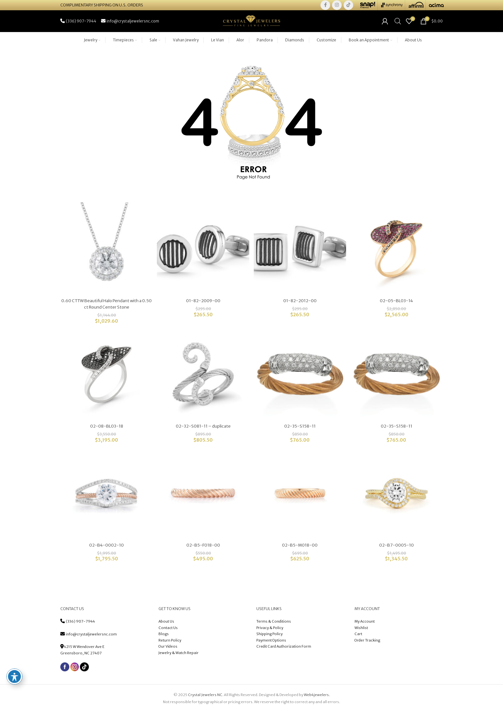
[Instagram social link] (337, 6)
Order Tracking (367, 651)
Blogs (163, 645)
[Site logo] (251, 28)
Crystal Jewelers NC (205, 706)
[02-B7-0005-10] (397, 505)
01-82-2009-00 (202, 311)
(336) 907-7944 (80, 632)
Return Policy (169, 651)
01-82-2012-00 (300, 311)
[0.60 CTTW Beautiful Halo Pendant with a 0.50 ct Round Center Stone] (105, 259)
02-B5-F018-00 (203, 556)
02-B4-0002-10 (106, 556)
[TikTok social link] (348, 6)
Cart (358, 645)
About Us (166, 632)
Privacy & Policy (269, 639)
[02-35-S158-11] (300, 385)
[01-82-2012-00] (300, 259)
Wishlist (361, 639)
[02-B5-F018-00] (203, 505)
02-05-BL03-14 (397, 311)
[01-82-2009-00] (203, 259)
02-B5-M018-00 (300, 556)
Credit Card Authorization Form (283, 658)
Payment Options (271, 651)
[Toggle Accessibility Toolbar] (14, 676)
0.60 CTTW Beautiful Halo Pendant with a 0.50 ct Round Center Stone (106, 314)
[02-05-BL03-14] (397, 259)
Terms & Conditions (274, 632)
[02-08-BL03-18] (105, 385)
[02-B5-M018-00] (300, 505)
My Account (364, 632)
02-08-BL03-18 (106, 436)
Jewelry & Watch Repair (178, 664)
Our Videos (167, 658)
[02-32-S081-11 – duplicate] (203, 385)
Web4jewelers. (317, 706)
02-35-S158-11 (300, 436)
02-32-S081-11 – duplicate (203, 436)
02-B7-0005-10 (397, 556)
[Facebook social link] (325, 6)
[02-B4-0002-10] (105, 505)
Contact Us (168, 639)
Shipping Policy (269, 645)
